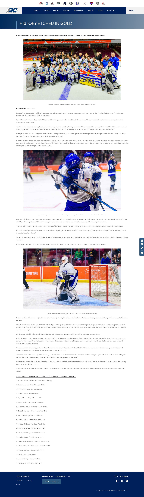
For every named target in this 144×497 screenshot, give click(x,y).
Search (131, 10)
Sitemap (29, 481)
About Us (110, 10)
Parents (46, 10)
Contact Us (19, 481)
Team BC (90, 10)
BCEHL (100, 10)
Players (36, 10)
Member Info (78, 10)
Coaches (56, 10)
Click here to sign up (52, 482)
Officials (66, 10)
